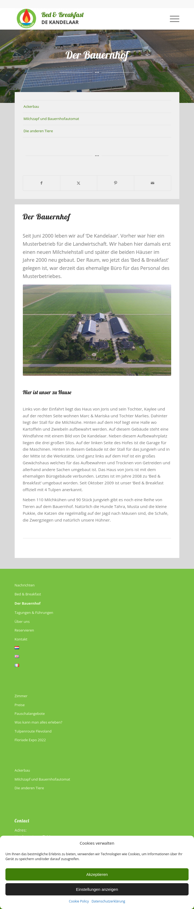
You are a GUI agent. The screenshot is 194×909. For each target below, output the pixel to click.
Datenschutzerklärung (108, 901)
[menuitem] (171, 19)
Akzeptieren (97, 874)
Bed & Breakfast (28, 594)
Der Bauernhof (27, 603)
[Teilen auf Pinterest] (115, 183)
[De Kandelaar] (81, 19)
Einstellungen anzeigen (97, 889)
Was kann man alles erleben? (38, 722)
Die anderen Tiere (38, 130)
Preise (20, 704)
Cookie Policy (79, 901)
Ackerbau (31, 106)
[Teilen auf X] (78, 183)
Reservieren (24, 630)
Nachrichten (25, 585)
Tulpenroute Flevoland (33, 731)
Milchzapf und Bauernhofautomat (51, 118)
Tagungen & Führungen (34, 612)
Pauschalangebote (30, 713)
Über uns (22, 621)
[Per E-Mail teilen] (152, 183)
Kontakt (21, 639)
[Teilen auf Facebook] (41, 183)
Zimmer (21, 695)
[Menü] (171, 19)
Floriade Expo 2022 (30, 739)
